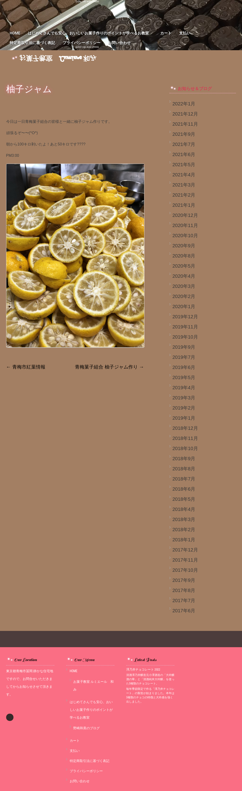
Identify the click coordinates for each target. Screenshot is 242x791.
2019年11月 (185, 326)
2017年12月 (185, 549)
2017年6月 (183, 610)
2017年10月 (185, 570)
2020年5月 (183, 266)
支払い (184, 33)
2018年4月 (183, 509)
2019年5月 (183, 377)
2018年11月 (185, 438)
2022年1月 (183, 103)
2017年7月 (183, 600)
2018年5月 (183, 499)
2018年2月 (183, 529)
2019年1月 (183, 418)
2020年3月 (183, 286)
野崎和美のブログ (86, 728)
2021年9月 (183, 134)
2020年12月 (185, 215)
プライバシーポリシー (81, 43)
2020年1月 (183, 306)
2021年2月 (183, 195)
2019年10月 (185, 337)
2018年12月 (185, 428)
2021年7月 (183, 144)
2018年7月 (183, 478)
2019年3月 (183, 397)
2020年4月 (183, 276)
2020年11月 (185, 225)
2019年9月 (183, 347)
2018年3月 (183, 519)
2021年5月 (183, 164)
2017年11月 (185, 560)
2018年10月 (185, 448)
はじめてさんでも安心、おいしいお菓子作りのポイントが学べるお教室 (90, 33)
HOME (15, 33)
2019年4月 (183, 387)
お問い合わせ (119, 43)
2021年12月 (185, 113)
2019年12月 (185, 316)
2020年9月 (183, 245)
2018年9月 (183, 458)
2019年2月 (183, 407)
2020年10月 (185, 235)
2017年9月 (183, 580)
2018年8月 (183, 468)
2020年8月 (183, 255)
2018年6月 (183, 489)
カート (166, 33)
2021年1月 (183, 205)
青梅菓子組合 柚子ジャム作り (109, 366)
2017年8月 (183, 590)
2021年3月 (183, 184)
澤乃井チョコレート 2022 (143, 669)
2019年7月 (183, 357)
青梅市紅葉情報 (25, 366)
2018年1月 (183, 539)
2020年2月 (183, 296)
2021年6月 (183, 154)
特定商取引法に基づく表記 (32, 43)
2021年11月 (185, 124)
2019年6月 (183, 367)
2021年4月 (183, 174)
